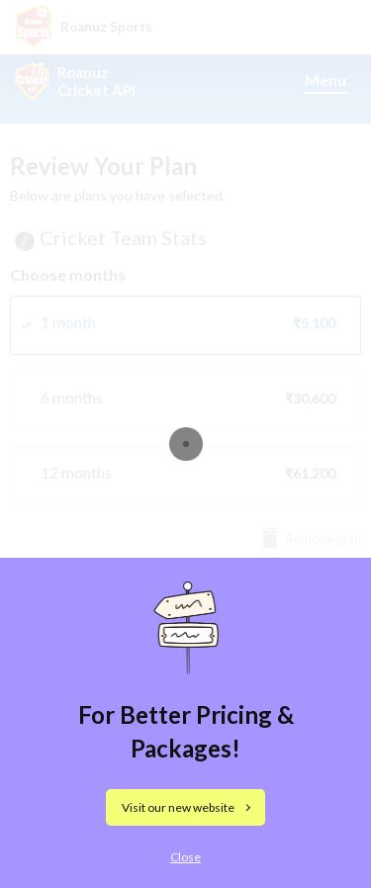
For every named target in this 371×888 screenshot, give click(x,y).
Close (185, 856)
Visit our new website (178, 807)
